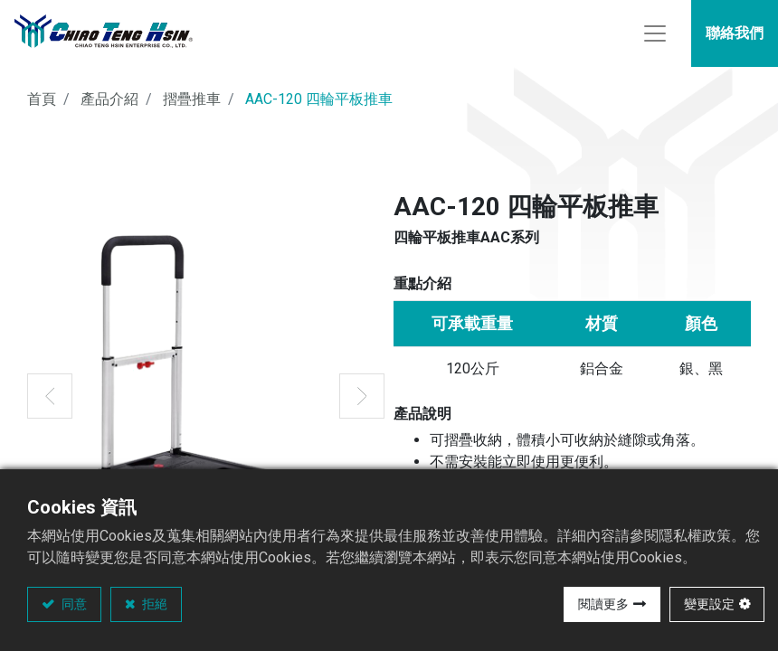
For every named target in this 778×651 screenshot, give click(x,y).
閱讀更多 (603, 604)
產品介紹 (109, 104)
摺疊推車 (192, 104)
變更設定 (709, 604)
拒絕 (153, 604)
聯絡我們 (735, 35)
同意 (73, 604)
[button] (49, 401)
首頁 (41, 104)
